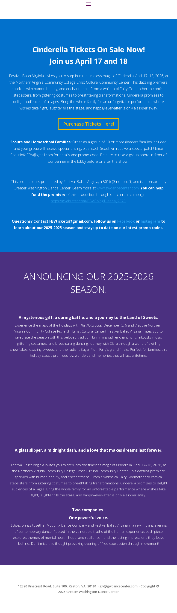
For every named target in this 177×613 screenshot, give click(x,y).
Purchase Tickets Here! (88, 124)
